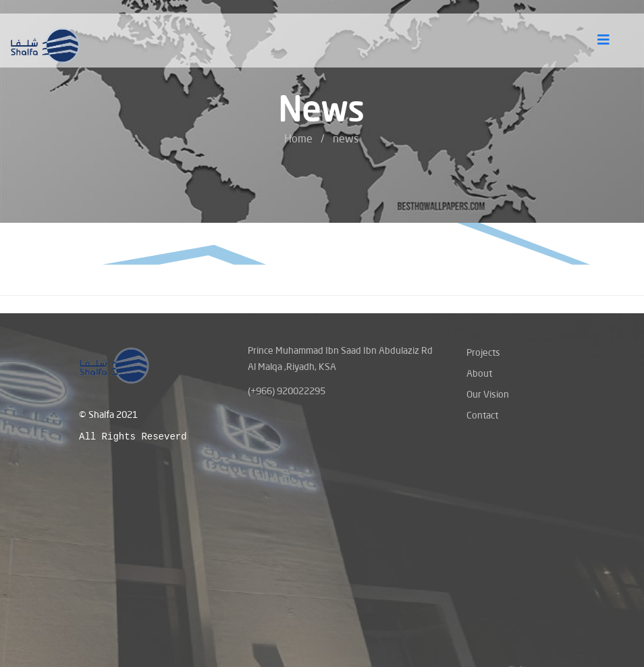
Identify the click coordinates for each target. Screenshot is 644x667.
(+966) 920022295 (286, 390)
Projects (483, 352)
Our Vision (487, 394)
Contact (482, 415)
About (479, 373)
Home (298, 138)
